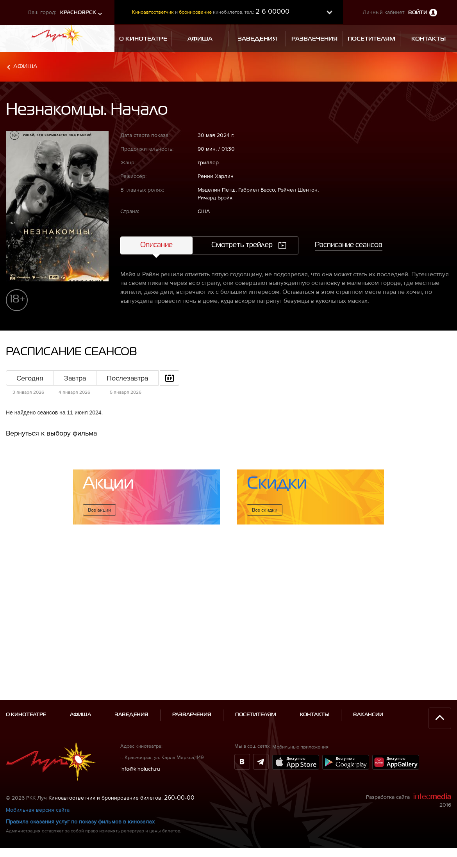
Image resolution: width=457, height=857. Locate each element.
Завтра (75, 378)
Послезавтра (127, 378)
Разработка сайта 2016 (408, 766)
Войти (417, 12)
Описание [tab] (156, 245)
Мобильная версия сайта (38, 775)
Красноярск (78, 12)
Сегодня (29, 378)
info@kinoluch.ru (140, 734)
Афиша (25, 66)
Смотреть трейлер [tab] (242, 245)
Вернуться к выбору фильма (51, 433)
